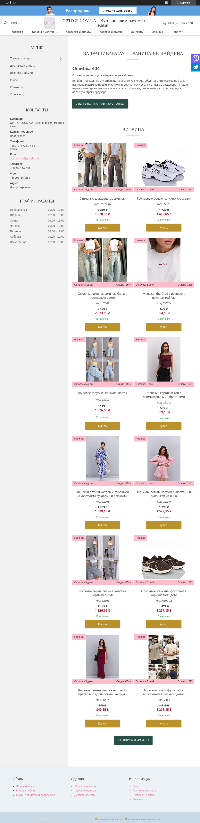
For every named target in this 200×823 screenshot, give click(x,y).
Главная (17, 32)
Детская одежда (84, 795)
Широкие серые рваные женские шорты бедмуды (102, 593)
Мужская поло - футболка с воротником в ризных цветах (164, 692)
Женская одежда (85, 786)
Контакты (137, 32)
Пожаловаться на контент (109, 819)
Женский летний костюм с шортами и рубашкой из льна (164, 494)
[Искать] (5, 23)
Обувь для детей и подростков (35, 795)
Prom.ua (116, 815)
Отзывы (157, 32)
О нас (14, 80)
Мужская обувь (25, 790)
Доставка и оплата (78, 32)
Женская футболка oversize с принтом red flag (164, 295)
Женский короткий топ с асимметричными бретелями (164, 395)
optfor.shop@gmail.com (24, 158)
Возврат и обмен (111, 32)
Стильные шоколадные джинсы (102, 198)
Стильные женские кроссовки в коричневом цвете (164, 593)
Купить (102, 227)
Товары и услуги (43, 32)
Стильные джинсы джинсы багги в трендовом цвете (102, 295)
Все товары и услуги (131, 740)
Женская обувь (25, 786)
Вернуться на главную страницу (101, 103)
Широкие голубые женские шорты (102, 393)
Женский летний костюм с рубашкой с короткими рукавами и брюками (102, 494)
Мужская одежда (85, 790)
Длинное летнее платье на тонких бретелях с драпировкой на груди (102, 692)
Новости (177, 32)
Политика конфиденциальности (142, 819)
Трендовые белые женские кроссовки (164, 198)
